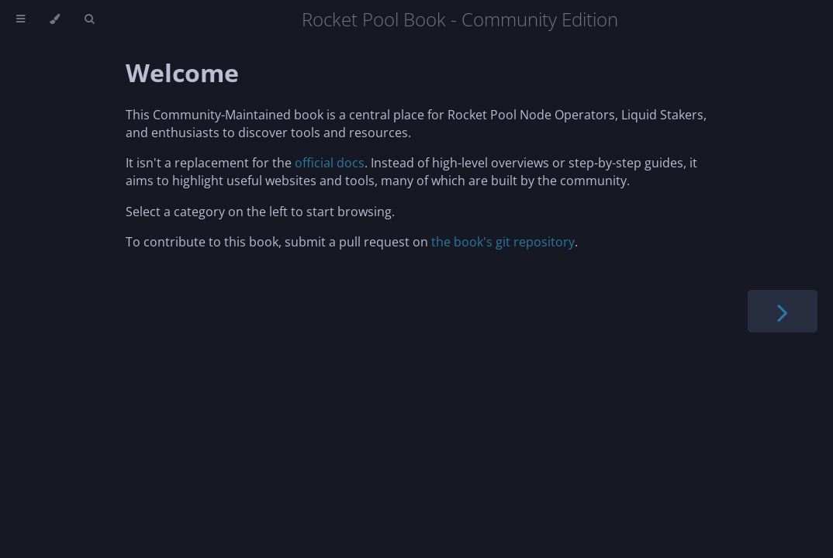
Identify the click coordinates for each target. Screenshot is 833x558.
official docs (330, 162)
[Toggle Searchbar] (89, 19)
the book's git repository (503, 241)
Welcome (182, 72)
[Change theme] (54, 19)
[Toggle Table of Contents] (20, 19)
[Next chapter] (782, 311)
